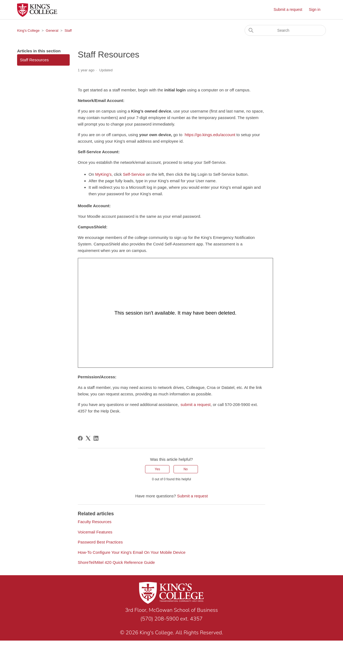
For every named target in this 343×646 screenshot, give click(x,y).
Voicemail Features (95, 532)
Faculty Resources (94, 521)
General (52, 30)
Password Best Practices (100, 542)
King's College (28, 30)
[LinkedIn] (96, 438)
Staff (68, 30)
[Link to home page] (171, 594)
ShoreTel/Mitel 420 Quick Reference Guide (116, 562)
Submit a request (288, 9)
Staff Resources (34, 59)
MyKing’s (103, 174)
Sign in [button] (314, 9)
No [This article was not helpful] (186, 469)
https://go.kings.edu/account (210, 134)
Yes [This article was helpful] (157, 469)
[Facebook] (80, 438)
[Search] (285, 30)
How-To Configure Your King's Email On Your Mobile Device (131, 552)
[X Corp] (88, 438)
